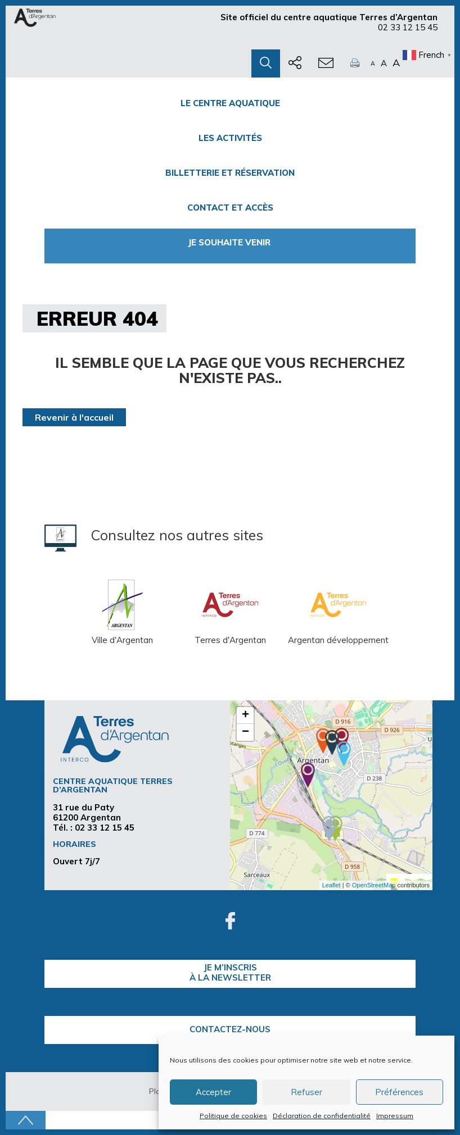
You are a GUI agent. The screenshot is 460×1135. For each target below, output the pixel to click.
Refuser (306, 1092)
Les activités (230, 138)
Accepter (213, 1092)
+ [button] (245, 715)
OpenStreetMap (374, 885)
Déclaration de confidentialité (322, 1115)
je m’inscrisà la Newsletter (230, 972)
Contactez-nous (230, 1029)
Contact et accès (230, 207)
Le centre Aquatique (230, 103)
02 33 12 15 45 (408, 27)
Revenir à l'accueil (74, 417)
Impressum (394, 1115)
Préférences (399, 1092)
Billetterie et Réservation (230, 172)
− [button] (245, 732)
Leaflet (331, 885)
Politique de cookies (233, 1115)
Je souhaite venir (230, 242)
